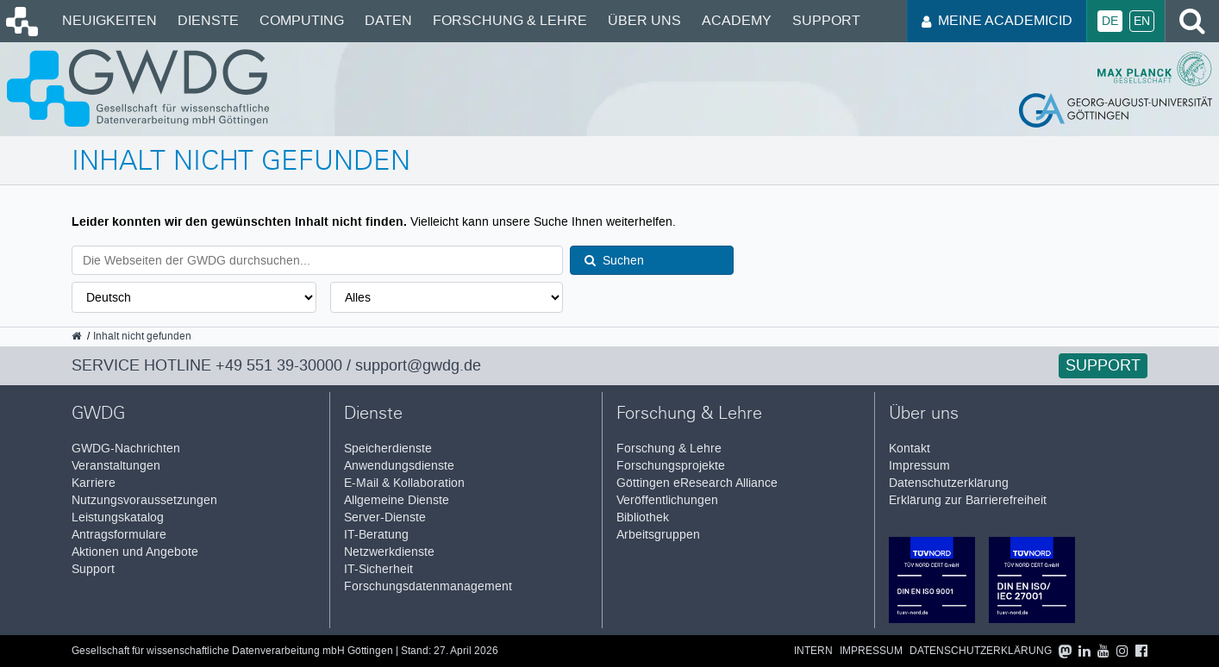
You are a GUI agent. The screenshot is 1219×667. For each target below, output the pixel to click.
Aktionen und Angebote (135, 551)
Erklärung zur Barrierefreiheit (968, 500)
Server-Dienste (385, 517)
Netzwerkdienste (389, 551)
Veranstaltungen (116, 465)
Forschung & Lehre (510, 20)
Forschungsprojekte (670, 465)
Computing (301, 20)
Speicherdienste (388, 448)
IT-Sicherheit (378, 569)
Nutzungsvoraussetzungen (144, 500)
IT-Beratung (376, 534)
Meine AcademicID (997, 20)
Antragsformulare (119, 534)
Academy (737, 20)
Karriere (94, 483)
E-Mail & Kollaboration (404, 483)
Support (826, 20)
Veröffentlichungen (667, 500)
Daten (388, 20)
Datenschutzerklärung (949, 483)
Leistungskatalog (118, 517)
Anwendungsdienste (399, 465)
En (1142, 21)
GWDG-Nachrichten (126, 448)
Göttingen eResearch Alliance (697, 483)
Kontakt (909, 448)
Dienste (208, 20)
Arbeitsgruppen (658, 534)
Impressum (919, 465)
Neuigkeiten (109, 20)
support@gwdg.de (418, 365)
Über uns (644, 20)
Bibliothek (642, 517)
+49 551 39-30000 (279, 365)
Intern (813, 651)
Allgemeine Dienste (396, 500)
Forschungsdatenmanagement (428, 586)
